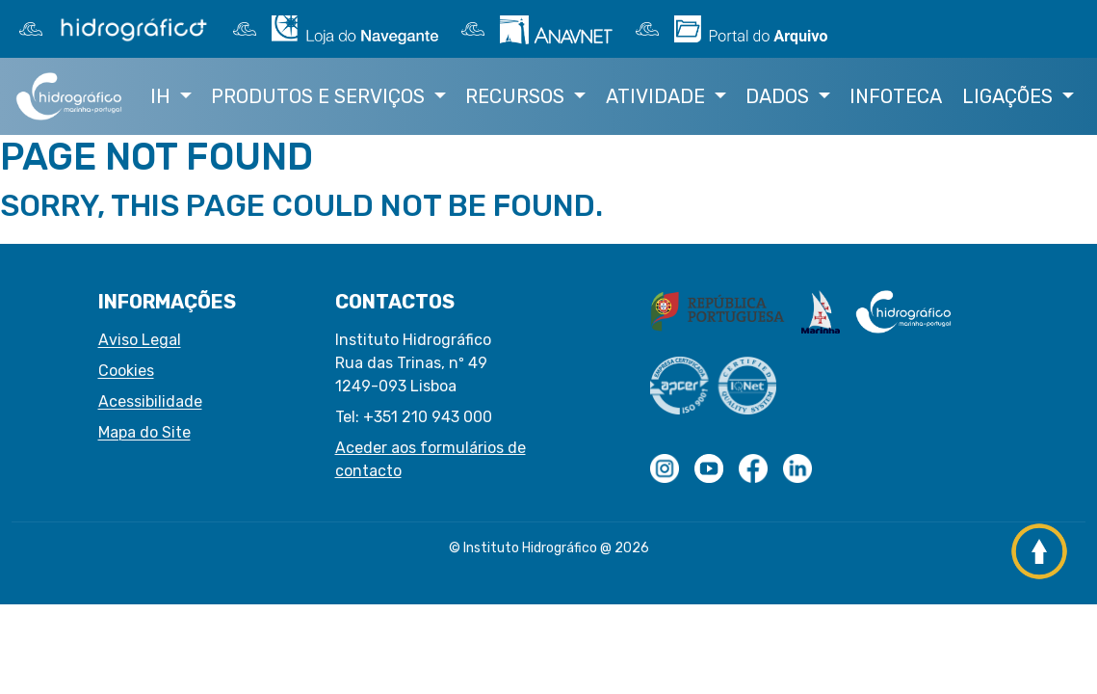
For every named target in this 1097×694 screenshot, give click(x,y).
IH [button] (162, 96)
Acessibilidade (150, 401)
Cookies (126, 370)
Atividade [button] (658, 96)
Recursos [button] (517, 96)
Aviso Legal (139, 340)
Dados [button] (779, 96)
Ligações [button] (1010, 96)
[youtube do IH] (708, 468)
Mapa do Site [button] (144, 432)
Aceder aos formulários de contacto (430, 459)
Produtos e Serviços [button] (320, 96)
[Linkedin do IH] (797, 468)
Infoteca (895, 96)
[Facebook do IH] (753, 468)
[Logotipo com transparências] (664, 468)
